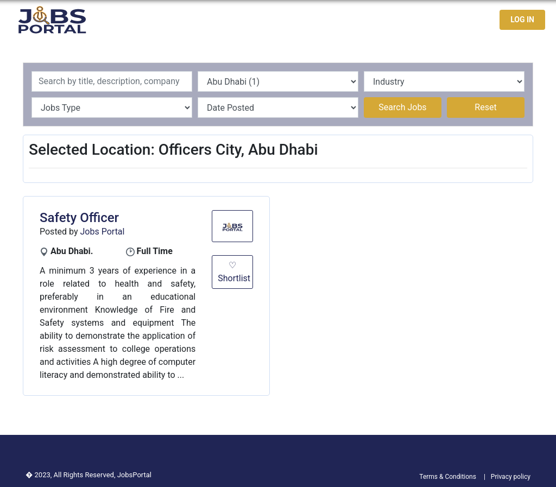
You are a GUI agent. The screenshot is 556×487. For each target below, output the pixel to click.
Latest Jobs (341, 20)
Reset (485, 107)
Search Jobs (402, 107)
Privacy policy (510, 476)
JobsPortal (134, 475)
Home (293, 20)
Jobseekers (400, 20)
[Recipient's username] (111, 81)
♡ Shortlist (234, 271)
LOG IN (522, 19)
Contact (452, 20)
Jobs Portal (102, 231)
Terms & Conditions (447, 476)
